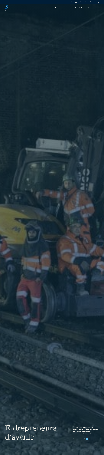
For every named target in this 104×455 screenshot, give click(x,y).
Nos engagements (76, 2)
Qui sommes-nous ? (79, 439)
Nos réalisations (79, 8)
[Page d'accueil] (7, 8)
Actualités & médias (90, 2)
